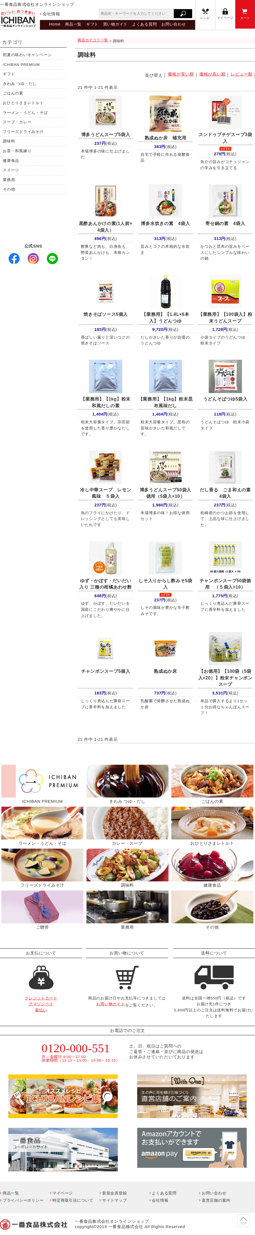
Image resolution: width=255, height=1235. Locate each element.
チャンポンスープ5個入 (105, 671)
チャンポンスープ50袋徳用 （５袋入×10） (225, 584)
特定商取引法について (72, 1200)
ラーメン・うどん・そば (25, 113)
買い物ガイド (115, 24)
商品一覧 (73, 24)
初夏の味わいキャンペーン (27, 55)
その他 (9, 189)
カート (245, 17)
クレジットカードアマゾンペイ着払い (41, 1004)
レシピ (205, 17)
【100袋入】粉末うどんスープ (225, 317)
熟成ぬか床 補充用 (166, 138)
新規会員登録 (114, 1193)
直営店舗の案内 (216, 1200)
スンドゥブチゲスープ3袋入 (225, 138)
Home (54, 24)
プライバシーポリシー (23, 1200)
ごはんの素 (13, 93)
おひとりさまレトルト (23, 103)
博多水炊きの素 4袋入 (165, 223)
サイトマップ (114, 1200)
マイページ (225, 17)
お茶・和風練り (17, 151)
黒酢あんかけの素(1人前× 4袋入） (105, 226)
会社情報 (51, 13)
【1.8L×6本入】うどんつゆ (165, 317)
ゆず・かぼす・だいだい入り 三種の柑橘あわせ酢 (105, 584)
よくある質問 (144, 24)
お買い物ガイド (110, 1004)
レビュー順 (242, 74)
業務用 (9, 180)
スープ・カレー (17, 122)
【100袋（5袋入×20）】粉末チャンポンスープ (225, 678)
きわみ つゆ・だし (20, 84)
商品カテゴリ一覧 (93, 40)
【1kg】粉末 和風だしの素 (107, 402)
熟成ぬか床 (165, 671)
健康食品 (11, 161)
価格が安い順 (181, 74)
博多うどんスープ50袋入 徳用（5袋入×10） (166, 493)
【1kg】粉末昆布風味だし (165, 402)
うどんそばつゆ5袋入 (225, 399)
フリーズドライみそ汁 (23, 132)
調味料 (9, 141)
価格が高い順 (212, 74)
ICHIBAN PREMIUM (21, 64)
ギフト (92, 24)
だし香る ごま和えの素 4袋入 (226, 493)
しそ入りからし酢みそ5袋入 (165, 584)
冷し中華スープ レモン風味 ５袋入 (105, 493)
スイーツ (11, 170)
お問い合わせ (173, 24)
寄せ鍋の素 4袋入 (225, 223)
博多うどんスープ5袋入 (105, 134)
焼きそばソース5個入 (105, 314)
